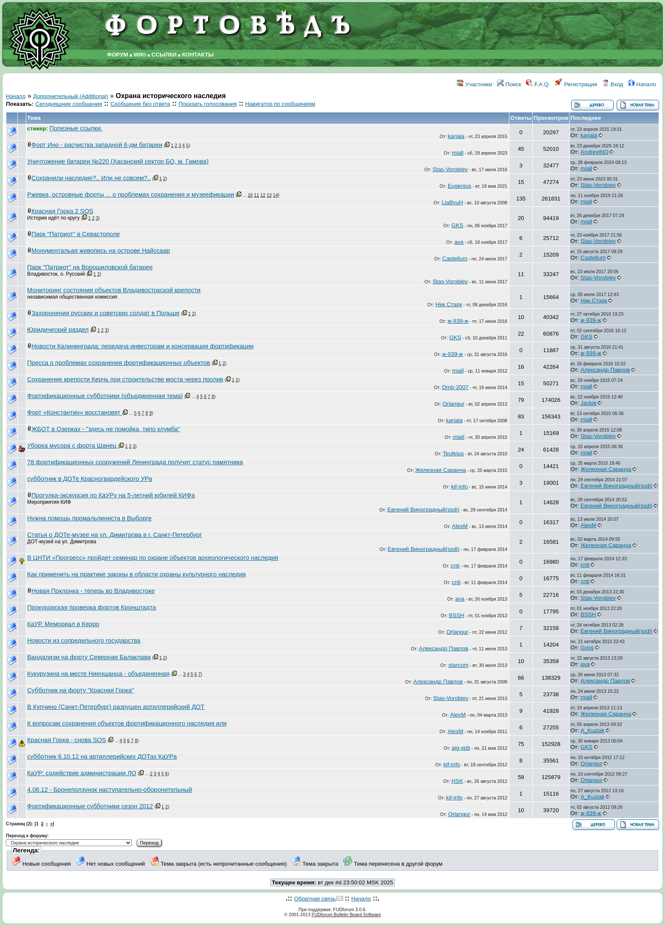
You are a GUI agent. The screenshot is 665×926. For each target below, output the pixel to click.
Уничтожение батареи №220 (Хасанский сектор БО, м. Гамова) (118, 161)
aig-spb (461, 748)
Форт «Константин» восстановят (74, 412)
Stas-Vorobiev (450, 169)
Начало (642, 84)
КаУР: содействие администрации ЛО (82, 773)
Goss (587, 647)
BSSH (456, 615)
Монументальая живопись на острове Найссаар (100, 250)
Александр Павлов (605, 370)
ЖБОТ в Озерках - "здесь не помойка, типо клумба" (105, 429)
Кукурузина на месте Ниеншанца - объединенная (98, 673)
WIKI (140, 54)
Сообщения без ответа (140, 104)
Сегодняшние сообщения (68, 104)
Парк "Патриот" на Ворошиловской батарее (90, 267)
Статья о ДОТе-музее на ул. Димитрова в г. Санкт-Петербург (114, 534)
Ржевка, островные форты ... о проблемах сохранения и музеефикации (130, 194)
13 (269, 195)
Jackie (589, 403)
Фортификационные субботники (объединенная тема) (105, 395)
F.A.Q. (538, 84)
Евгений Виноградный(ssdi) (616, 486)
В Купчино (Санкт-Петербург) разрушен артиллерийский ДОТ (115, 706)
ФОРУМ (117, 54)
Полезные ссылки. (76, 128)
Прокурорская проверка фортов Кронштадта (91, 607)
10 (250, 195)
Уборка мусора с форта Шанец (72, 445)
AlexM (460, 526)
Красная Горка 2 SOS (62, 211)
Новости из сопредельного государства (83, 640)
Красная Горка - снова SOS (66, 740)
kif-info (459, 486)
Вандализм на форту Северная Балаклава (89, 657)
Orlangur (453, 404)
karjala (456, 136)
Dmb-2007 (455, 387)
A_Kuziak (592, 730)
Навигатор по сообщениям (280, 104)
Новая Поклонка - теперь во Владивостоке (93, 590)
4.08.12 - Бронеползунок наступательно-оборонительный (109, 789)
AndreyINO (595, 152)
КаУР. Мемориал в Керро (63, 624)
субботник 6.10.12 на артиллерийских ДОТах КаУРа (102, 756)
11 (256, 195)
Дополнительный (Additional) (70, 96)
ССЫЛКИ (163, 54)
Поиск (509, 84)
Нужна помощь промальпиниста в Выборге (89, 518)
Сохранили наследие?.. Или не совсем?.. (91, 178)
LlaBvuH (452, 202)
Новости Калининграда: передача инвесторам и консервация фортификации (142, 346)
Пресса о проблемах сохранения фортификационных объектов (118, 362)
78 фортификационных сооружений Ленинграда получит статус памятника (135, 462)
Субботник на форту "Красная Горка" (80, 690)
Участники (474, 84)
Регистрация (576, 84)
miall (457, 153)
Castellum (454, 258)
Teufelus (453, 453)
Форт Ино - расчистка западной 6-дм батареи (96, 144)
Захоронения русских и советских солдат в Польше (105, 313)
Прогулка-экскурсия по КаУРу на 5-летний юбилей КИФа (113, 495)
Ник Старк (449, 304)
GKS (457, 225)
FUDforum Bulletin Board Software (346, 914)
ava (459, 242)
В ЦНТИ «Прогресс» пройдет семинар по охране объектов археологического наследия (152, 557)
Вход (612, 84)
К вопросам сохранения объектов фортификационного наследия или (126, 723)
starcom (458, 665)
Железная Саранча (440, 470)
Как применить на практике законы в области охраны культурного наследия (136, 574)
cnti (455, 565)
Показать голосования (208, 104)
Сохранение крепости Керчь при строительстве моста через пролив (125, 379)
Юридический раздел (58, 329)
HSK (457, 781)
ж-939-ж (457, 321)
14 (275, 195)
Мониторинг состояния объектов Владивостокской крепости (114, 290)
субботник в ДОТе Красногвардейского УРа (89, 478)
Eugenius (460, 186)
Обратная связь (314, 898)
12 (262, 195)
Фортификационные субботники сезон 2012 (90, 806)
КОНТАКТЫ (198, 54)
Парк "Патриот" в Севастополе (75, 234)
